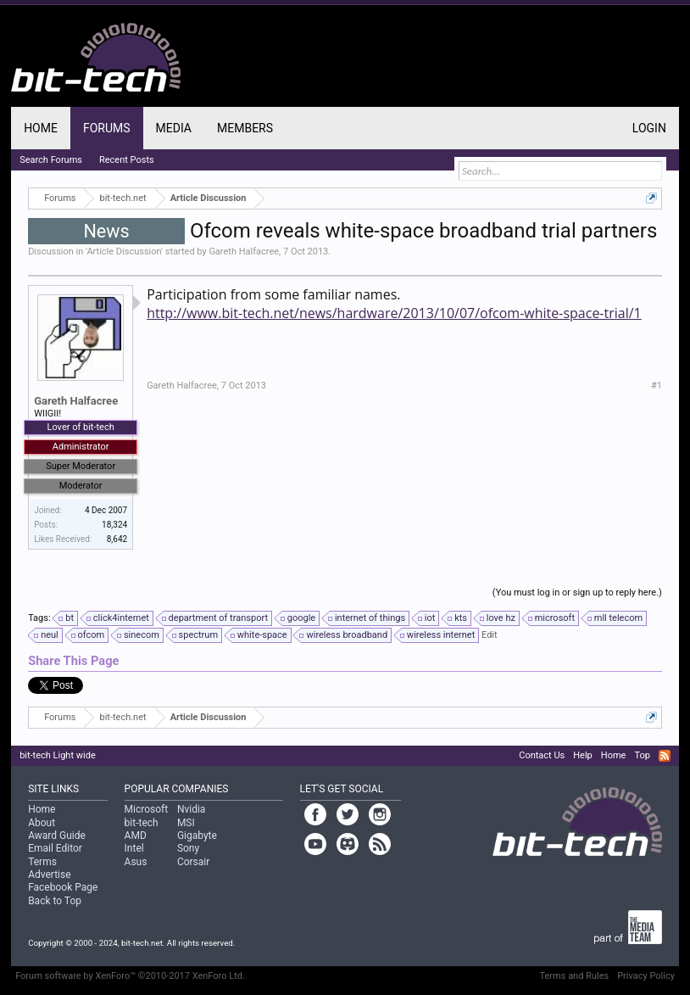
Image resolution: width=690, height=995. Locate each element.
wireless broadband (344, 635)
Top (641, 755)
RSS (665, 756)
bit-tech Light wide (57, 755)
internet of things (367, 618)
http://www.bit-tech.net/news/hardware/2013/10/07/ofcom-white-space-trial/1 (394, 313)
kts (458, 618)
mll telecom (616, 618)
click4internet (118, 618)
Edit (489, 634)
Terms (42, 862)
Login (649, 128)
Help (583, 755)
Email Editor (55, 848)
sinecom (139, 635)
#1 (656, 385)
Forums (107, 128)
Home (41, 128)
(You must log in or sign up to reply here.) (577, 592)
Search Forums (50, 159)
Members (245, 128)
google (298, 618)
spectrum (196, 635)
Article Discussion (123, 251)
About (41, 823)
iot (428, 618)
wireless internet (438, 635)
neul (47, 635)
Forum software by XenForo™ (130, 975)
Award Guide (57, 835)
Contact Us (542, 755)
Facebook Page (62, 887)
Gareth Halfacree (244, 251)
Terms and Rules (574, 975)
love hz (498, 618)
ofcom (89, 635)
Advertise (49, 874)
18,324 (114, 524)
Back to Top (54, 901)
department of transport (216, 618)
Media (174, 128)
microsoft (552, 618)
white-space (259, 635)
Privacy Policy (646, 975)
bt (67, 618)
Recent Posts (126, 159)
